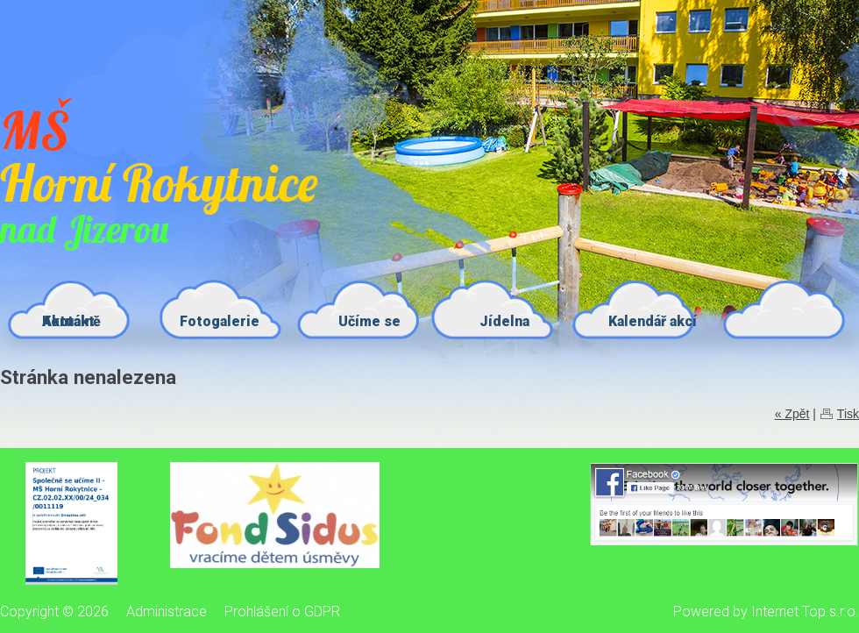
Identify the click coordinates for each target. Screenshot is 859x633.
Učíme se (369, 321)
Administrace (166, 611)
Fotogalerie (219, 321)
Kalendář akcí (652, 321)
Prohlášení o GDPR (282, 611)
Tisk (848, 414)
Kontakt (68, 321)
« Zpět (792, 414)
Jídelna (504, 321)
